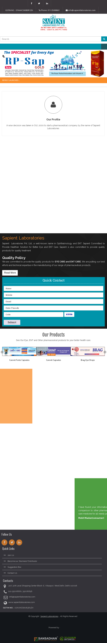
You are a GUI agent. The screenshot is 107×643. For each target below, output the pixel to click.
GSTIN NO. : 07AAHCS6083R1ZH (19, 10)
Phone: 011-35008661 (49, 10)
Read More (10, 272)
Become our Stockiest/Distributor (20, 560)
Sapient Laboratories (48, 616)
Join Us (9, 554)
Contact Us (10, 572)
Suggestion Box (12, 566)
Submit (12, 322)
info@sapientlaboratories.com (80, 10)
